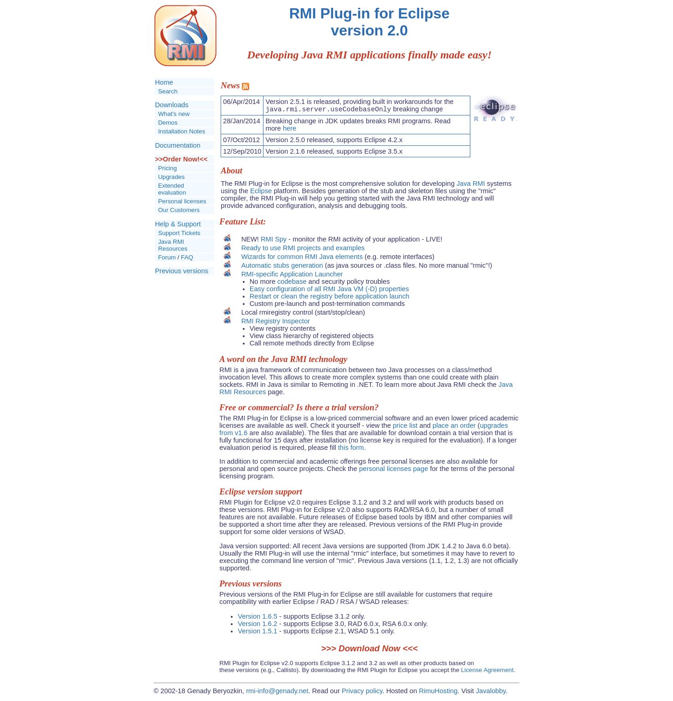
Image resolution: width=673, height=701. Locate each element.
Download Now (369, 650)
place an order (454, 427)
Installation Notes (181, 131)
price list (405, 427)
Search (167, 91)
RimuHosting (438, 692)
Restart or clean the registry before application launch (330, 297)
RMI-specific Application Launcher (292, 275)
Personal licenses (182, 201)
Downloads (172, 105)
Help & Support (178, 224)
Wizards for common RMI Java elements (302, 258)
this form (351, 449)
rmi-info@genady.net (277, 692)
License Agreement (487, 671)
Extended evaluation (172, 189)
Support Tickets (179, 233)
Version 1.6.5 (257, 617)
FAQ (187, 257)
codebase (292, 283)
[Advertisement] (184, 346)
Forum (167, 257)
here (289, 129)
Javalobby (491, 692)
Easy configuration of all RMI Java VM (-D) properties (329, 290)
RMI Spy (274, 240)
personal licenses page (393, 470)
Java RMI (470, 185)
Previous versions (182, 271)
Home (164, 82)
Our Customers (178, 210)
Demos (167, 122)
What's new (173, 113)
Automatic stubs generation (282, 266)
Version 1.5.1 (257, 632)
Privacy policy (362, 692)
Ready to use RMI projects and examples (303, 249)
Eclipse (261, 192)
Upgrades (171, 176)
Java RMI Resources (172, 245)
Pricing (167, 168)
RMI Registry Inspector (275, 322)
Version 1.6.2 (257, 625)
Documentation (178, 145)
